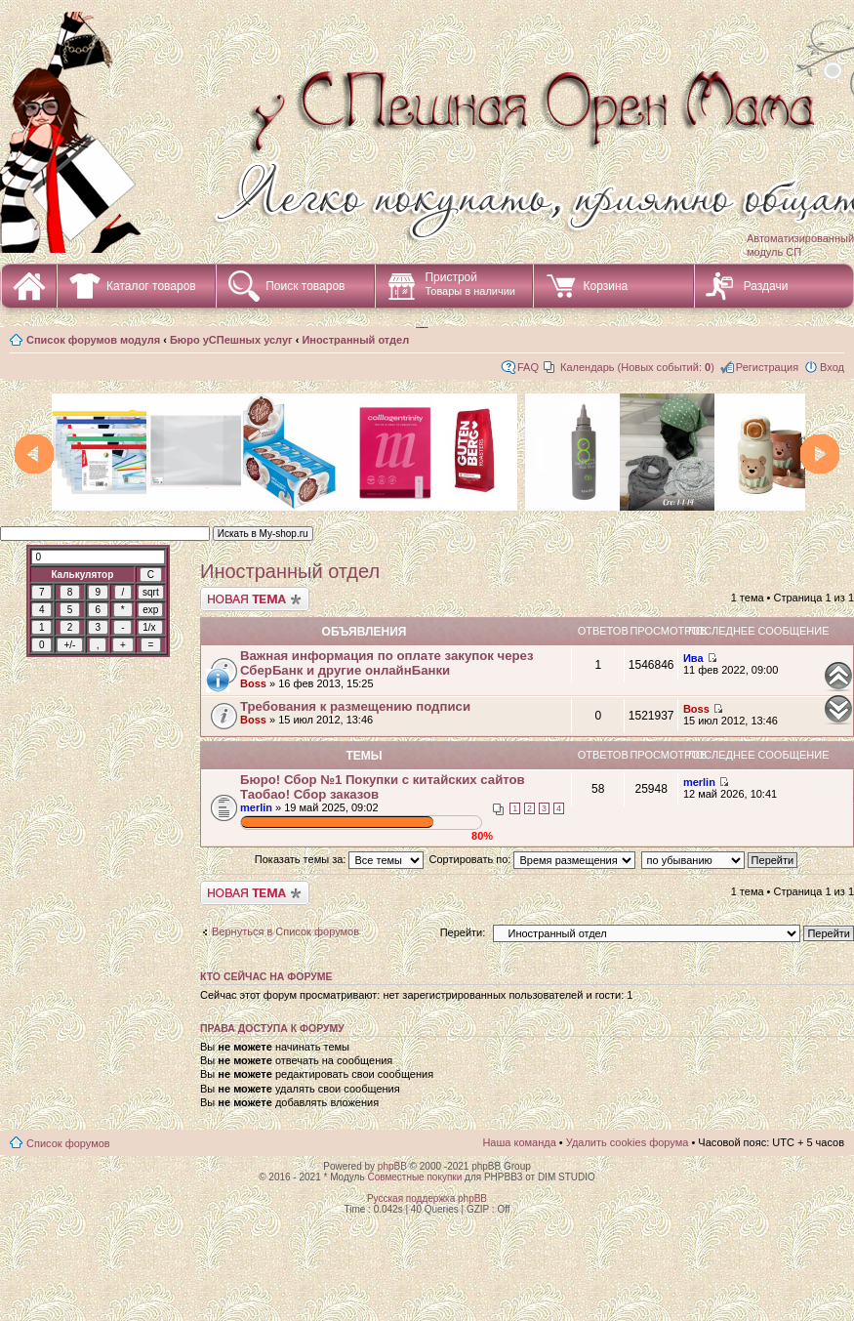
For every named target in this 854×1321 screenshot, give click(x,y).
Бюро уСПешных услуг (231, 340)
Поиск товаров (305, 286)
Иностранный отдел (355, 340)
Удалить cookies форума (627, 1142)
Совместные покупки (414, 1177)
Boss (253, 683)
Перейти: (463, 932)
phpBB (392, 1166)
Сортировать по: (532, 859)
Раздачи (766, 286)
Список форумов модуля (93, 340)
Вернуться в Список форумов (285, 931)
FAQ (528, 367)
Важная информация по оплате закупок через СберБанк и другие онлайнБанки (386, 663)
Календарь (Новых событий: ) (637, 367)
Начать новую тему (254, 599)
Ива (693, 658)
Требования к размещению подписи (355, 706)
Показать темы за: (340, 859)
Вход (832, 367)
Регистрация (767, 367)
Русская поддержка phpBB (427, 1198)
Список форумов (68, 1143)
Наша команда (518, 1142)
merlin (256, 807)
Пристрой (470, 283)
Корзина (605, 286)
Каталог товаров (151, 286)
